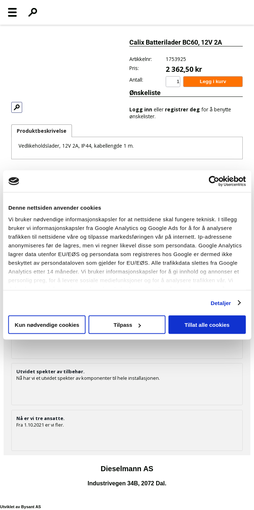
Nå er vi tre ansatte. (40, 418)
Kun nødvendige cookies (47, 325)
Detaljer (221, 303)
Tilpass (127, 325)
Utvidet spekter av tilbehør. (50, 371)
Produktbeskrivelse (41, 130)
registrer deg (182, 109)
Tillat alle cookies (207, 325)
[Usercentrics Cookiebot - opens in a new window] (214, 181)
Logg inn (140, 109)
